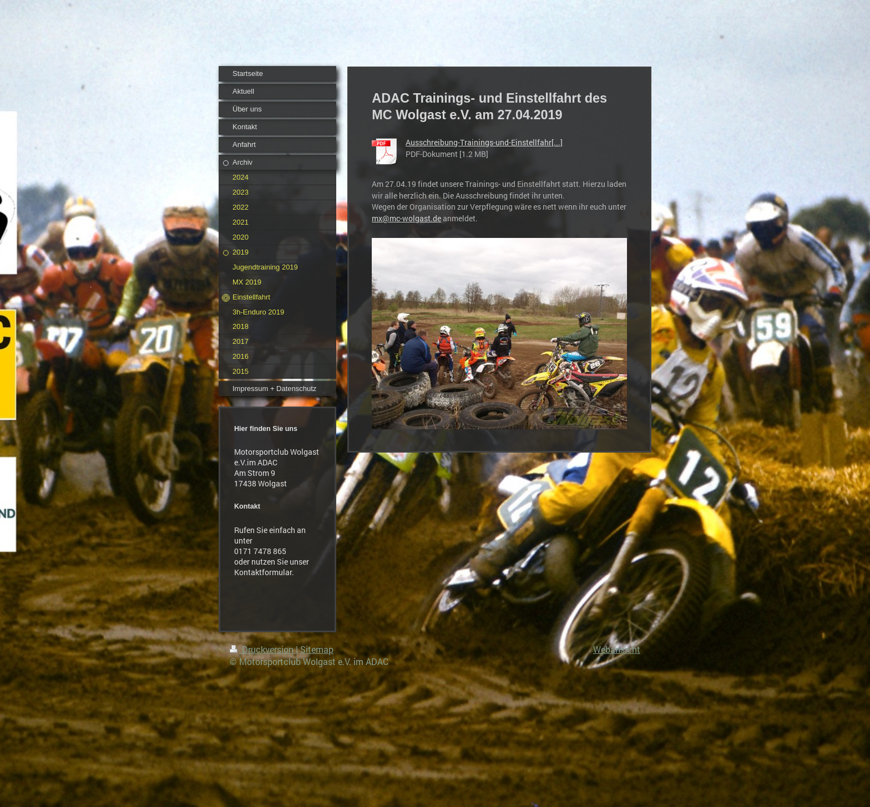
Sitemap (316, 649)
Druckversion (263, 649)
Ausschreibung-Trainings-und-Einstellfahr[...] (484, 142)
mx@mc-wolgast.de (406, 218)
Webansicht (616, 649)
